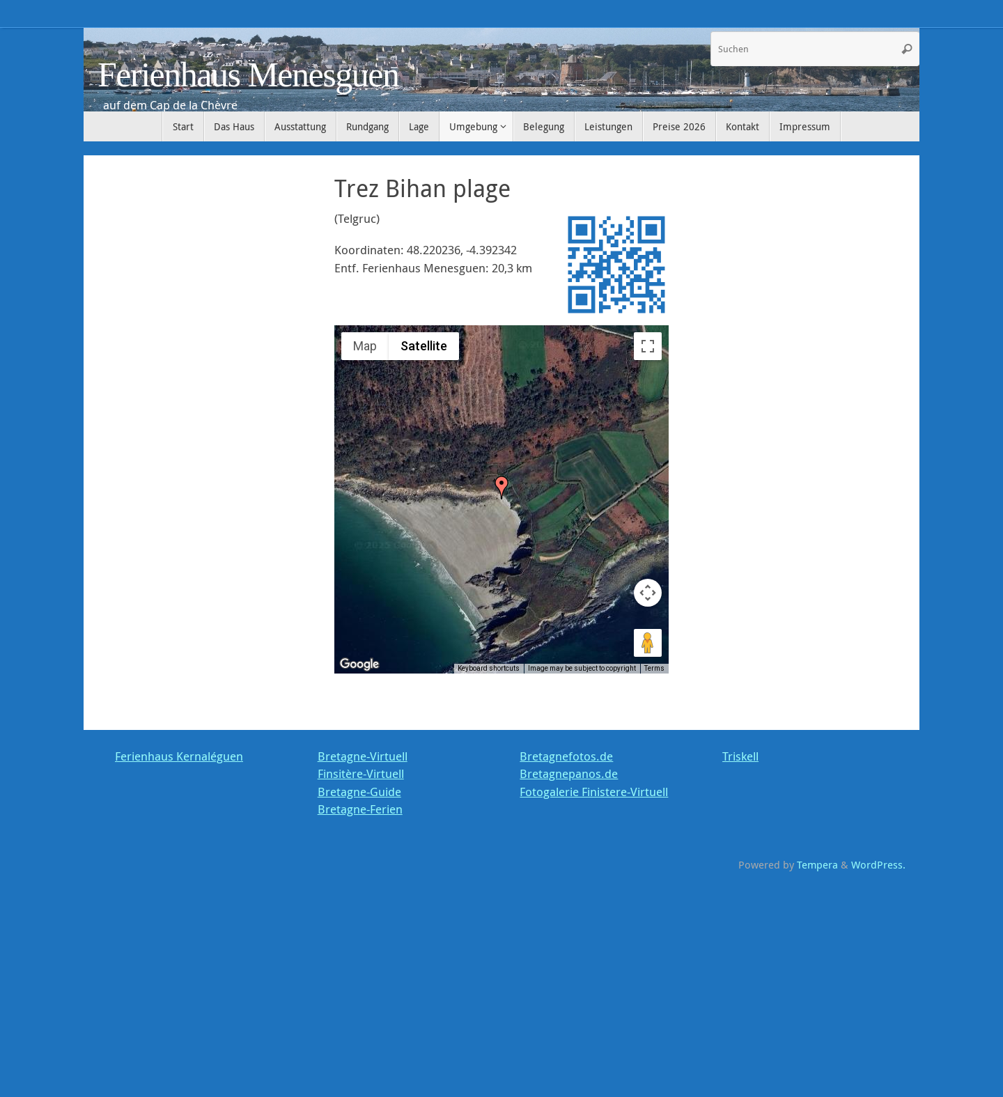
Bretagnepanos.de (569, 773)
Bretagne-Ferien (360, 809)
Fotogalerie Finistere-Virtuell (594, 792)
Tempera (817, 864)
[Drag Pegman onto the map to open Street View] (648, 643)
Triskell (740, 756)
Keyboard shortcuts (489, 668)
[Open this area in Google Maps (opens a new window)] (361, 664)
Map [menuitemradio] (365, 346)
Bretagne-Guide (359, 792)
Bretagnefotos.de (566, 756)
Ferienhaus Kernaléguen (179, 756)
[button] (501, 487)
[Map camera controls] (648, 593)
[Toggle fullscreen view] (648, 346)
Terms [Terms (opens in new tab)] (654, 668)
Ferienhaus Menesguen (248, 75)
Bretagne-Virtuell (362, 756)
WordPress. (878, 864)
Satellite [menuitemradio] (424, 346)
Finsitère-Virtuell (361, 773)
